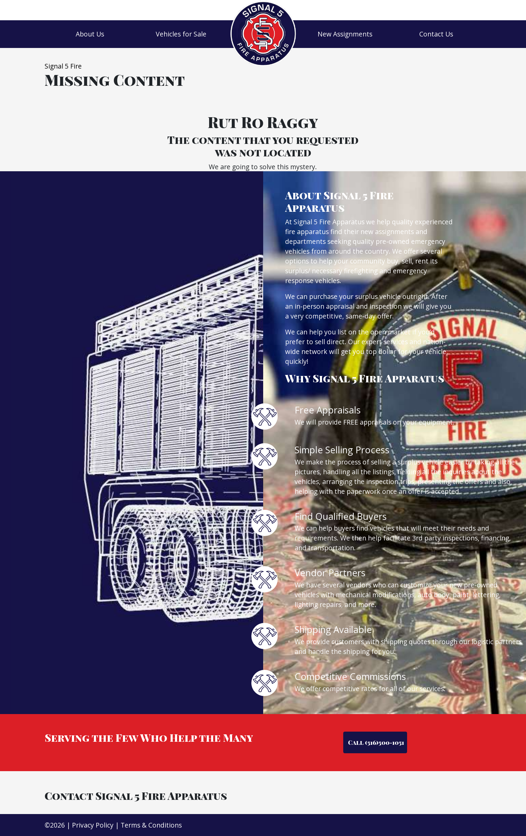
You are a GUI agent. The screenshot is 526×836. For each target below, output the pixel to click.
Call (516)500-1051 (375, 742)
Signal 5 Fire (63, 66)
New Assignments (345, 34)
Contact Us (436, 34)
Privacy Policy (93, 825)
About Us (90, 34)
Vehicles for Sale (181, 34)
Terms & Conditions (151, 825)
